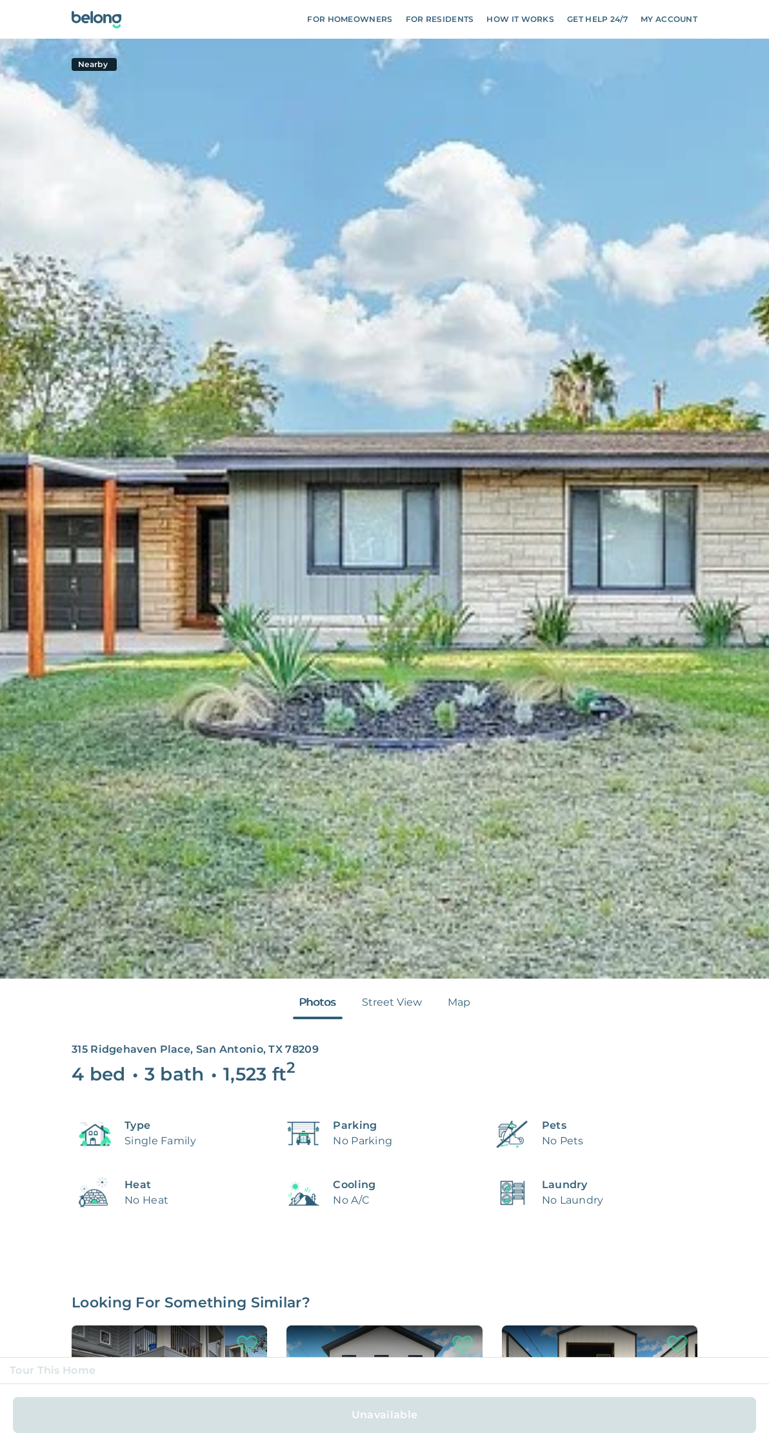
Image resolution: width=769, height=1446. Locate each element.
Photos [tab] (317, 1002)
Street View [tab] (392, 1002)
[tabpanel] (384, 509)
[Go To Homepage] (96, 19)
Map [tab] (459, 1002)
